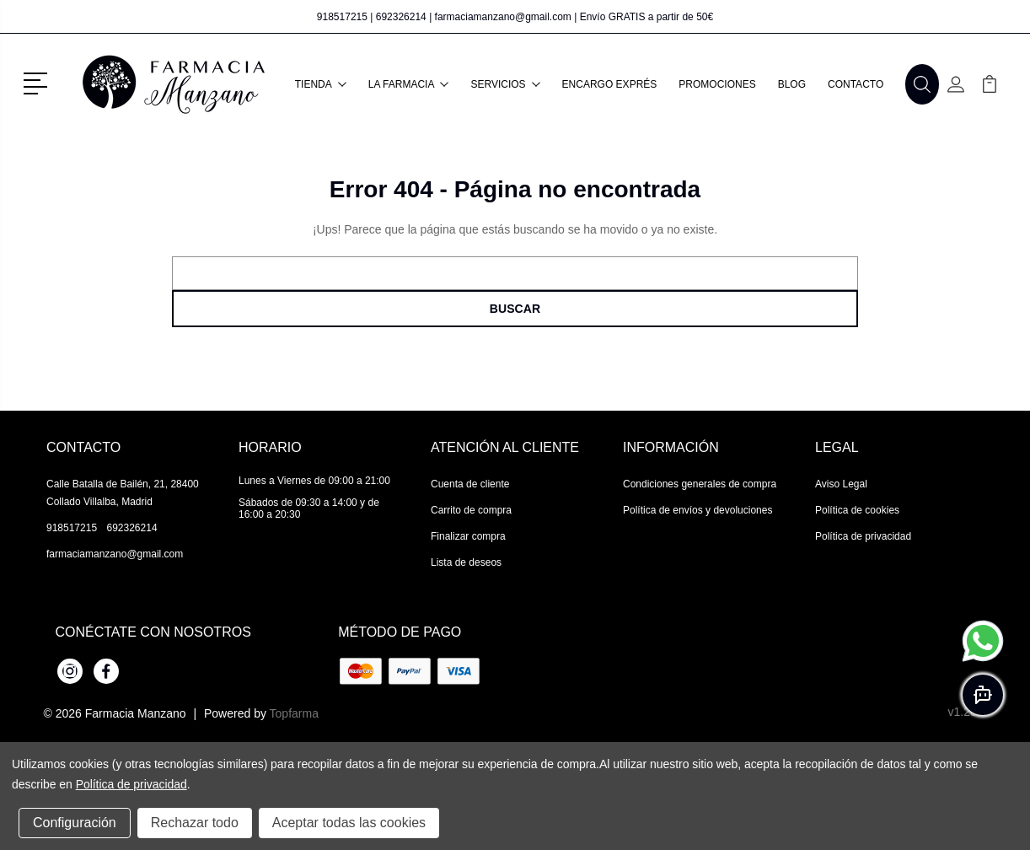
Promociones (717, 84)
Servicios (504, 84)
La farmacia (408, 84)
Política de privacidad (863, 536)
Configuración (74, 822)
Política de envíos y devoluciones (697, 510)
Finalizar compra (468, 536)
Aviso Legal (841, 484)
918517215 (342, 17)
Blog (792, 84)
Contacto (855, 84)
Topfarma (294, 713)
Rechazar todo (195, 822)
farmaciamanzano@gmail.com (503, 17)
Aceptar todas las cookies (349, 822)
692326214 (401, 17)
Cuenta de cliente (470, 484)
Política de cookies (857, 510)
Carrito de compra (471, 510)
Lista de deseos (466, 562)
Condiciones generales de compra (699, 484)
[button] (38, 82)
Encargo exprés (609, 84)
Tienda (320, 84)
